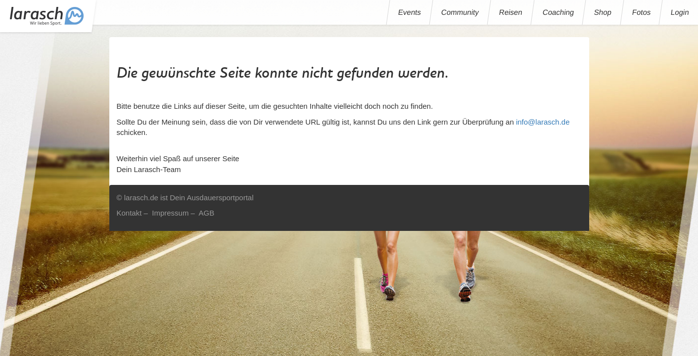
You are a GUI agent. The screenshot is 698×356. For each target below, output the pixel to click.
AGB (206, 213)
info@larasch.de (543, 122)
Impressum (170, 213)
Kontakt (129, 213)
